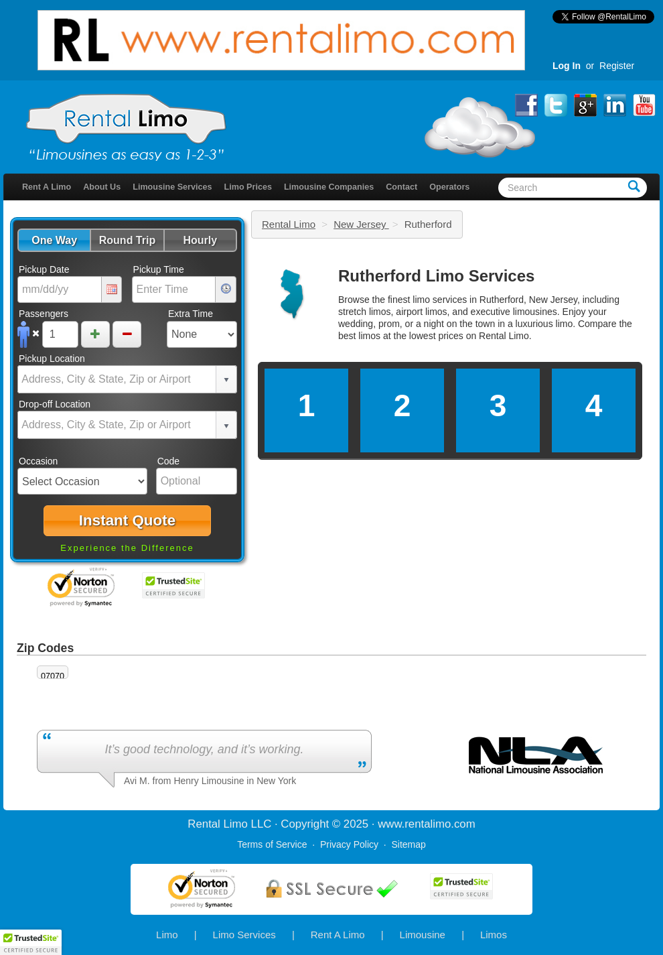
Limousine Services (172, 187)
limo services (440, 299)
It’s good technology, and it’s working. (203, 749)
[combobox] (117, 379)
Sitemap (408, 844)
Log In (566, 65)
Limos (493, 934)
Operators (449, 187)
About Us (102, 187)
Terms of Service (272, 844)
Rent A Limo (46, 187)
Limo (167, 934)
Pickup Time (158, 269)
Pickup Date (44, 269)
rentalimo (427, 824)
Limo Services (244, 934)
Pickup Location (52, 358)
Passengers (43, 313)
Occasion (38, 461)
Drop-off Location (54, 404)
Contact (401, 187)
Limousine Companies (329, 187)
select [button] (226, 380)
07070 (52, 676)
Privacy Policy (349, 844)
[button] (53, 240)
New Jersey (361, 224)
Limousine (422, 934)
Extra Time (190, 313)
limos (369, 335)
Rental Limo (288, 224)
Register (616, 65)
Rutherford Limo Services (436, 276)
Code (168, 461)
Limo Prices (248, 187)
